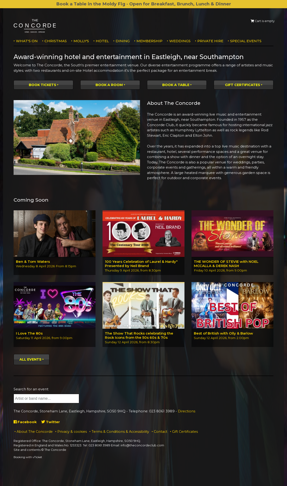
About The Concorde (35, 431)
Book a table (175, 85)
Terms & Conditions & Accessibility (120, 431)
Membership (149, 41)
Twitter (50, 422)
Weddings (180, 41)
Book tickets (42, 85)
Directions (186, 411)
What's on (27, 41)
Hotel (102, 41)
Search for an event (31, 389)
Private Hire (210, 41)
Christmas (55, 41)
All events (30, 359)
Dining (123, 41)
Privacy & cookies (72, 431)
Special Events (245, 41)
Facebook (25, 422)
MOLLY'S (81, 41)
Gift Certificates (242, 85)
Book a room (109, 85)
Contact (160, 431)
